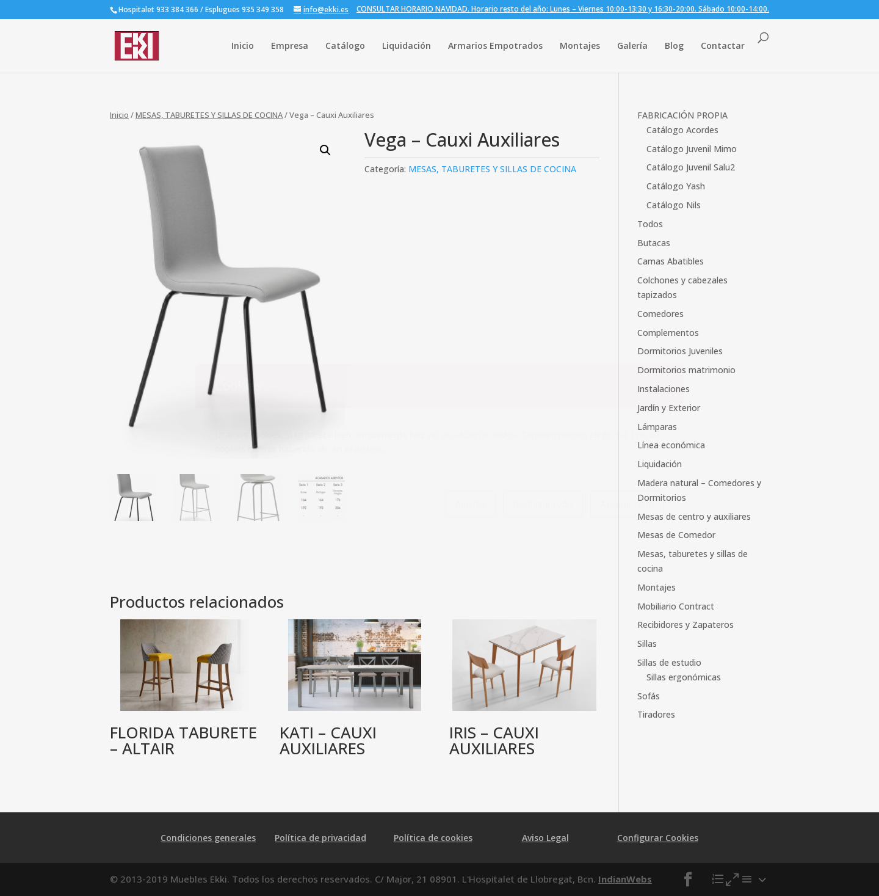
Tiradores (656, 714)
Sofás (648, 696)
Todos (650, 224)
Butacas (653, 243)
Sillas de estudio (669, 662)
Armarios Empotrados (495, 45)
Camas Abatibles (670, 261)
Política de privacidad (320, 837)
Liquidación (406, 45)
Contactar (723, 45)
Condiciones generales (208, 837)
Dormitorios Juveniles (680, 351)
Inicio (242, 45)
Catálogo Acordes (682, 130)
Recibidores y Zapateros (685, 624)
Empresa (289, 45)
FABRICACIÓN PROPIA (682, 115)
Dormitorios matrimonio (686, 370)
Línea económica (671, 445)
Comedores (660, 313)
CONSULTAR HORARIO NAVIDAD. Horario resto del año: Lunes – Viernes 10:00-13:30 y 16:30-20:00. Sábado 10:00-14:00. (562, 9)
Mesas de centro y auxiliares (694, 516)
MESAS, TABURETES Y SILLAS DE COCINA (209, 114)
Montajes (580, 45)
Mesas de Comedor (676, 535)
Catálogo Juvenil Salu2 (690, 167)
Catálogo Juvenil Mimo (691, 149)
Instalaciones (663, 389)
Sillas (647, 643)
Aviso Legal (545, 837)
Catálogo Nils (673, 205)
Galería (632, 45)
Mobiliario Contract (675, 606)
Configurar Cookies (657, 837)
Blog (674, 45)
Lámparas (657, 426)
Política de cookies (433, 837)
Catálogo (345, 45)
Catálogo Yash (675, 186)
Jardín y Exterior (668, 407)
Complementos (668, 332)
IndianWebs (625, 879)
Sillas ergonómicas (683, 677)
